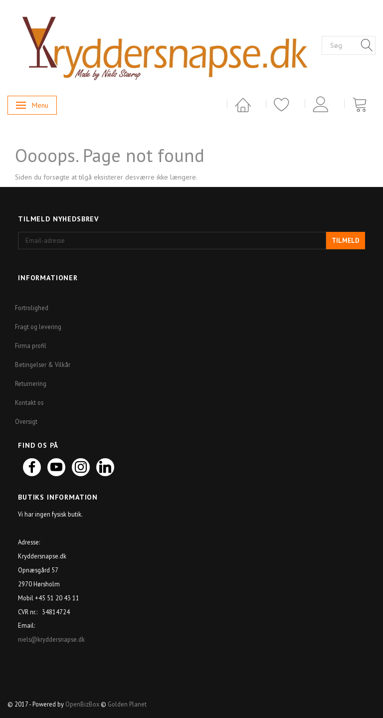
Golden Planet (127, 704)
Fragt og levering (38, 327)
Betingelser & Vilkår (42, 364)
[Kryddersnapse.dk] (164, 44)
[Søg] (367, 46)
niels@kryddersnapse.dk (52, 639)
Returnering (30, 383)
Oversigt (26, 421)
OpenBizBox (82, 704)
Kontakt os (29, 402)
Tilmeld (346, 240)
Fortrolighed (31, 308)
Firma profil (30, 346)
